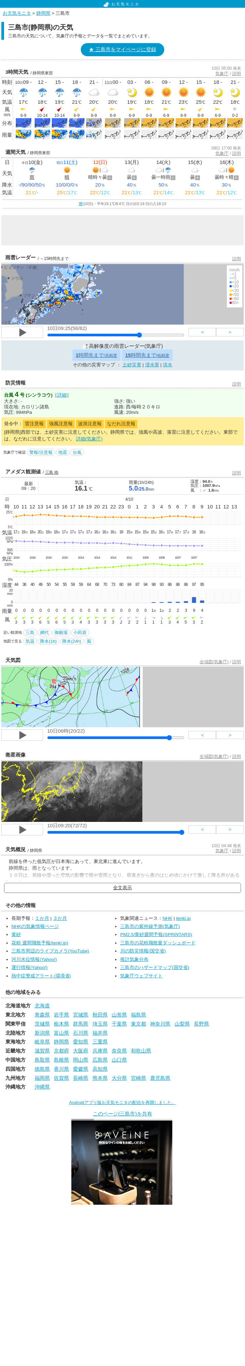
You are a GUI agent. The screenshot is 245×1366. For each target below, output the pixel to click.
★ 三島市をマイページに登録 (122, 49)
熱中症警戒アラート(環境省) (41, 975)
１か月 (42, 918)
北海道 (42, 1005)
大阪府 (80, 1051)
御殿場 (61, 632)
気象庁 (222, 73)
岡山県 (80, 1060)
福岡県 (42, 1078)
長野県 (201, 1024)
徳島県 (42, 1069)
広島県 (100, 1060)
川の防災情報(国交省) (143, 951)
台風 (77, 452)
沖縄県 (42, 1087)
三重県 (100, 1041)
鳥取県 (42, 1060)
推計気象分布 (134, 959)
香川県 (61, 1069)
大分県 (119, 1078)
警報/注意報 (41, 452)
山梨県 (182, 1024)
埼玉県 (100, 1024)
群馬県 (80, 1024)
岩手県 (61, 1015)
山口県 (119, 1060)
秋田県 (100, 1015)
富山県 (61, 1033)
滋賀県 (42, 1051)
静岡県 (43, 13)
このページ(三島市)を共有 (122, 1114)
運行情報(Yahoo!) (29, 967)
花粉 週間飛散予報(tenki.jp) (39, 942)
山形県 (119, 1015)
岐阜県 (42, 1041)
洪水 (167, 364)
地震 (62, 452)
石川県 (80, 1033)
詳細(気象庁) (89, 438)
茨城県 (42, 1024)
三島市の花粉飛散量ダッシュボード (158, 942)
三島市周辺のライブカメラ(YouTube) (50, 951)
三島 (30, 632)
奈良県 (119, 1051)
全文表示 (122, 887)
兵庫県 (100, 1051)
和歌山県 (141, 1051)
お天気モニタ (121, 4)
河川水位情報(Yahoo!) (34, 959)
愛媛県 (80, 1069)
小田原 (79, 632)
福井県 (100, 1033)
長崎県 (80, 1078)
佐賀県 (61, 1078)
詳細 (62, 395)
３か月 (60, 918)
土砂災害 (132, 364)
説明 (236, 73)
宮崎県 (138, 1078)
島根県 (61, 1060)
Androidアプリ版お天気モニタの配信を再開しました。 (122, 1102)
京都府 (61, 1051)
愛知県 (80, 1041)
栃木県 (61, 1024)
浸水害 (152, 364)
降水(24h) (71, 641)
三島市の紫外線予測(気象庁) (150, 926)
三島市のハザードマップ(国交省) (154, 967)
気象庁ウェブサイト (141, 975)
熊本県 (100, 1078)
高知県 (100, 1069)
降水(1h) (48, 641)
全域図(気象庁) (214, 661)
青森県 (42, 1015)
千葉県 (119, 1024)
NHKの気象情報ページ (35, 926)
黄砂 (16, 934)
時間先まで (96, 355)
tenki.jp (183, 918)
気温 (30, 641)
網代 (44, 632)
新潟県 (42, 1033)
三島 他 (51, 472)
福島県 (138, 1015)
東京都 (138, 1024)
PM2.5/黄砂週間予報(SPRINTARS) (156, 934)
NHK (167, 918)
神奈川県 (160, 1024)
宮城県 (80, 1015)
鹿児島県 (160, 1078)
